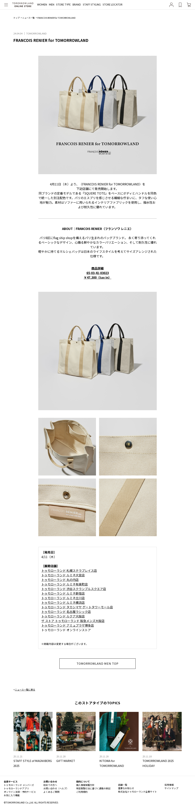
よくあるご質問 (51, 791)
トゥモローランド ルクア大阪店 (63, 616)
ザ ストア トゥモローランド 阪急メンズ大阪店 (73, 620)
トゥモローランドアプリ (16, 788)
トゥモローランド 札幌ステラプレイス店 (69, 570)
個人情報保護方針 (85, 784)
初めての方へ (50, 784)
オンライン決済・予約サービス (20, 791)
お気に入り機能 (12, 795)
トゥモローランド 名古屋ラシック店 (66, 611)
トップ (16, 17)
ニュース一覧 (28, 17)
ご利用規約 (82, 791)
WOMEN (42, 4)
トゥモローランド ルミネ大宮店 (63, 575)
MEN (51, 4)
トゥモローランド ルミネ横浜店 (63, 602)
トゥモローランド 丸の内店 (60, 579)
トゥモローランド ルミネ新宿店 (63, 593)
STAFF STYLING (92, 4)
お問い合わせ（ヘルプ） (56, 788)
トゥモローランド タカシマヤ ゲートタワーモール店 (77, 607)
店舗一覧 (122, 784)
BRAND (77, 4)
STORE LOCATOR (112, 4)
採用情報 (169, 784)
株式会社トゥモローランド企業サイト (137, 791)
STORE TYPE (63, 4)
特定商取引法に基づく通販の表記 (93, 788)
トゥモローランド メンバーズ (19, 784)
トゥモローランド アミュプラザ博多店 (67, 625)
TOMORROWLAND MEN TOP (98, 663)
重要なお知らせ (126, 788)
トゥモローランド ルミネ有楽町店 (64, 584)
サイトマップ (171, 788)
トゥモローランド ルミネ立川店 (63, 598)
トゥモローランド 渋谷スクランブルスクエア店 (73, 588)
